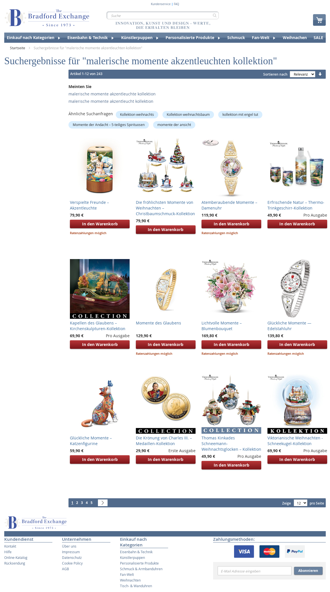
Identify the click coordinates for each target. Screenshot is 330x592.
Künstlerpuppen (132, 557)
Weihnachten (130, 580)
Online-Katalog (15, 557)
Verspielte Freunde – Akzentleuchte (89, 205)
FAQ (176, 4)
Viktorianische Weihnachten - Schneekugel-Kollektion (295, 440)
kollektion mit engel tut (240, 114)
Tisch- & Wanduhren (136, 586)
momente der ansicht (174, 124)
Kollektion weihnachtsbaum (188, 114)
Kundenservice (161, 4)
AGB (65, 569)
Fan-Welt (127, 574)
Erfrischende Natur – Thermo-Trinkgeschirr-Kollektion (295, 205)
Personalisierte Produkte (139, 563)
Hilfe (8, 552)
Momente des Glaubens (158, 323)
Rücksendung (14, 563)
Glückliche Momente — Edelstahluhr (289, 325)
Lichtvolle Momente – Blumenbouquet (222, 325)
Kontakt (10, 546)
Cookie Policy (72, 563)
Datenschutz (72, 557)
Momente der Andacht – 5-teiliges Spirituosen (109, 124)
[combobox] (162, 15)
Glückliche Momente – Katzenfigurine (91, 440)
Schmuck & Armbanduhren (141, 569)
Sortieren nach (275, 74)
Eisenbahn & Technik (136, 552)
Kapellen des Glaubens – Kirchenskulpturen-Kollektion (97, 325)
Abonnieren (308, 570)
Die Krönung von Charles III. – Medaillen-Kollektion (164, 440)
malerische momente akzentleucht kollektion (110, 101)
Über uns (69, 546)
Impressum (71, 552)
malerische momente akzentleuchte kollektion (112, 94)
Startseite (18, 48)
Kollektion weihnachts (137, 114)
